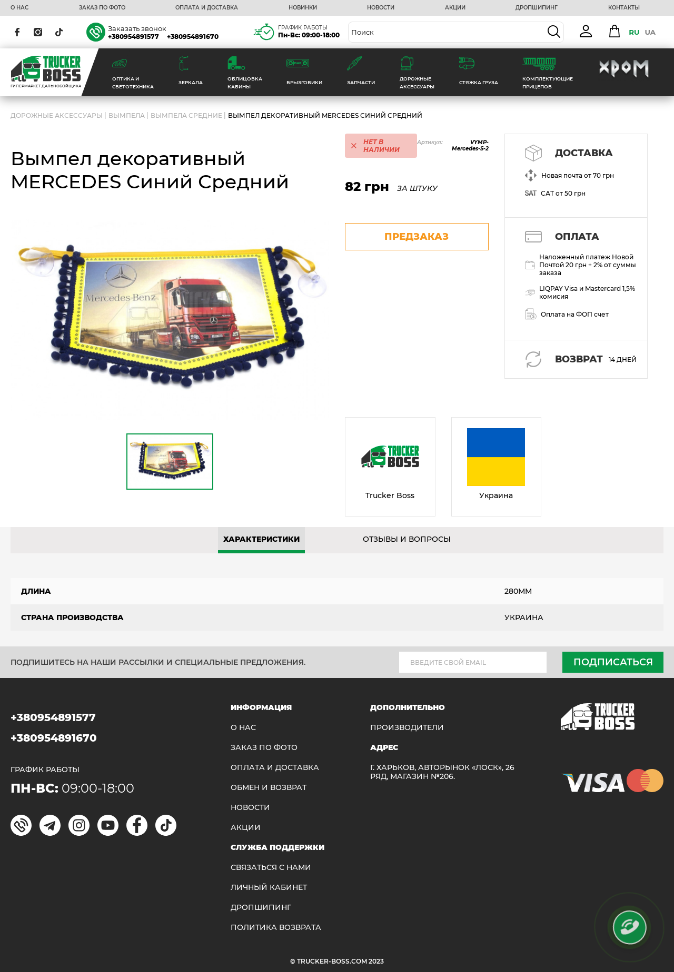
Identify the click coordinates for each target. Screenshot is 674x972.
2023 (376, 961)
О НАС (19, 8)
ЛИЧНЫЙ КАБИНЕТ (269, 887)
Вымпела (126, 115)
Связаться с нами (271, 867)
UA (650, 32)
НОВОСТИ (380, 8)
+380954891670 (193, 36)
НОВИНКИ (303, 8)
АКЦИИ (455, 8)
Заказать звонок (137, 28)
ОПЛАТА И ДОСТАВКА (206, 8)
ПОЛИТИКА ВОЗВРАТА (276, 927)
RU (634, 32)
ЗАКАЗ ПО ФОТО (102, 8)
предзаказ (416, 236)
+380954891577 (133, 36)
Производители (407, 727)
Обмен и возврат (268, 787)
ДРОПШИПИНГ (537, 8)
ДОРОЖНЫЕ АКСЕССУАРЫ (57, 115)
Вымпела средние (186, 115)
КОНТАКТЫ (624, 8)
